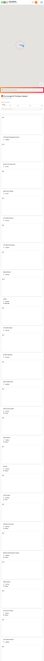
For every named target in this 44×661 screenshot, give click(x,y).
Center (10, 114)
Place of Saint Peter (8, 397)
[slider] (4, 121)
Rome (7, 114)
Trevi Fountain (6, 511)
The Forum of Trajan (8, 626)
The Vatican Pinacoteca (9, 261)
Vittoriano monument (8, 540)
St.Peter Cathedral (7, 371)
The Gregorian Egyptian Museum (11, 154)
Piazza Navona (6, 453)
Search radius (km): (5, 118)
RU (32, 2)
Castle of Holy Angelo (8, 424)
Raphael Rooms (7, 288)
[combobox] (22, 106)
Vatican (4, 114)
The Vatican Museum (8, 234)
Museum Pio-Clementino (9, 180)
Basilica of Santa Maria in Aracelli (11, 568)
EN (36, 2)
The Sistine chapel (7, 344)
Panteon (5, 482)
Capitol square (6, 597)
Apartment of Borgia (8, 207)
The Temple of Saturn (8, 655)
